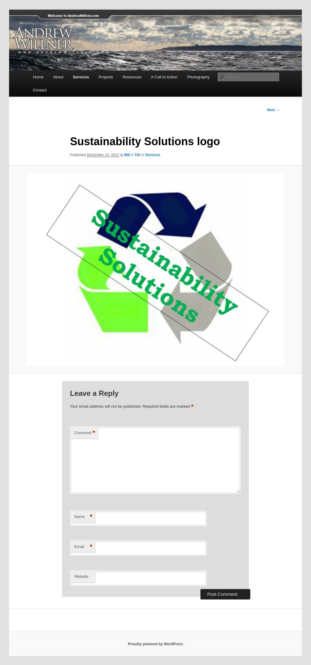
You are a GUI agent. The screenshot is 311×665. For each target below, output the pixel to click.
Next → (273, 110)
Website (81, 576)
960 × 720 (132, 155)
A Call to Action (164, 77)
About (58, 77)
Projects (106, 77)
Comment (84, 433)
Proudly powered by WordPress (155, 644)
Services (81, 77)
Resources (132, 77)
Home (38, 77)
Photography (198, 77)
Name (83, 516)
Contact (39, 90)
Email (83, 547)
